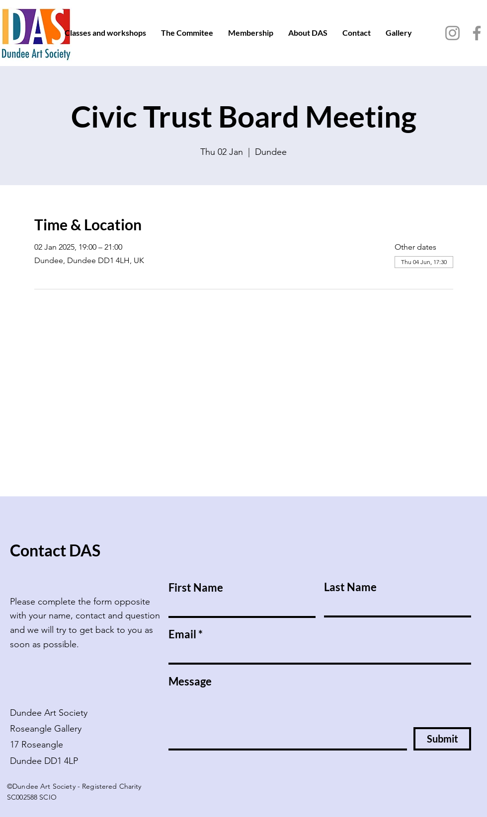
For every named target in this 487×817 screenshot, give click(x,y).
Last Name (350, 587)
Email (182, 634)
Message (190, 681)
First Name (195, 587)
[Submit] (442, 738)
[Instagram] (452, 33)
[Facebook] (477, 33)
